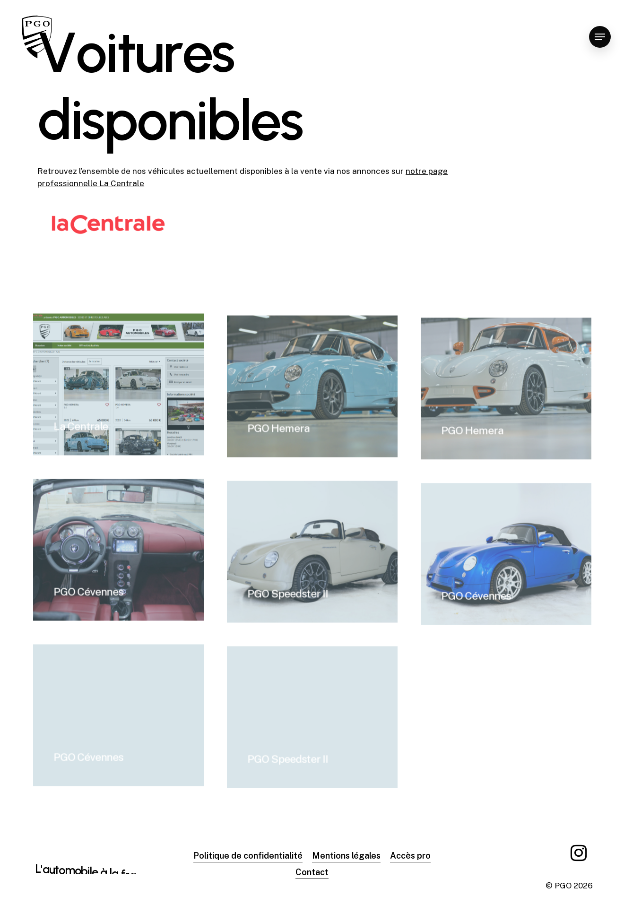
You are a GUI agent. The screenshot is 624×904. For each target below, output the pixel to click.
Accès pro (410, 856)
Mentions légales (346, 856)
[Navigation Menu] (600, 37)
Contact (312, 872)
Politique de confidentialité (248, 856)
